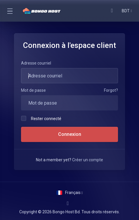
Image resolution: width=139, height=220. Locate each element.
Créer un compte (87, 159)
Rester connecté (41, 118)
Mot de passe (33, 90)
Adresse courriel (36, 63)
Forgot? (111, 90)
